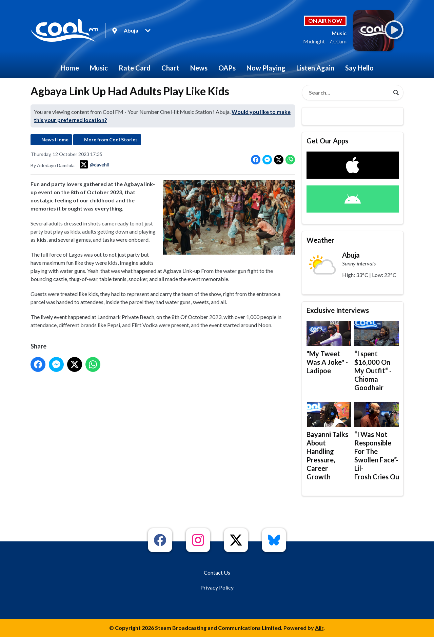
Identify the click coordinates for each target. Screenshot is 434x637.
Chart (170, 68)
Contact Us (217, 572)
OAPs (227, 68)
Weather (320, 240)
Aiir (319, 627)
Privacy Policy (217, 587)
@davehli (94, 164)
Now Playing (265, 68)
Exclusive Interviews (338, 310)
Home (70, 68)
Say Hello (359, 68)
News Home (54, 139)
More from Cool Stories (111, 139)
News (199, 68)
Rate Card (135, 68)
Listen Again (315, 68)
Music (99, 68)
